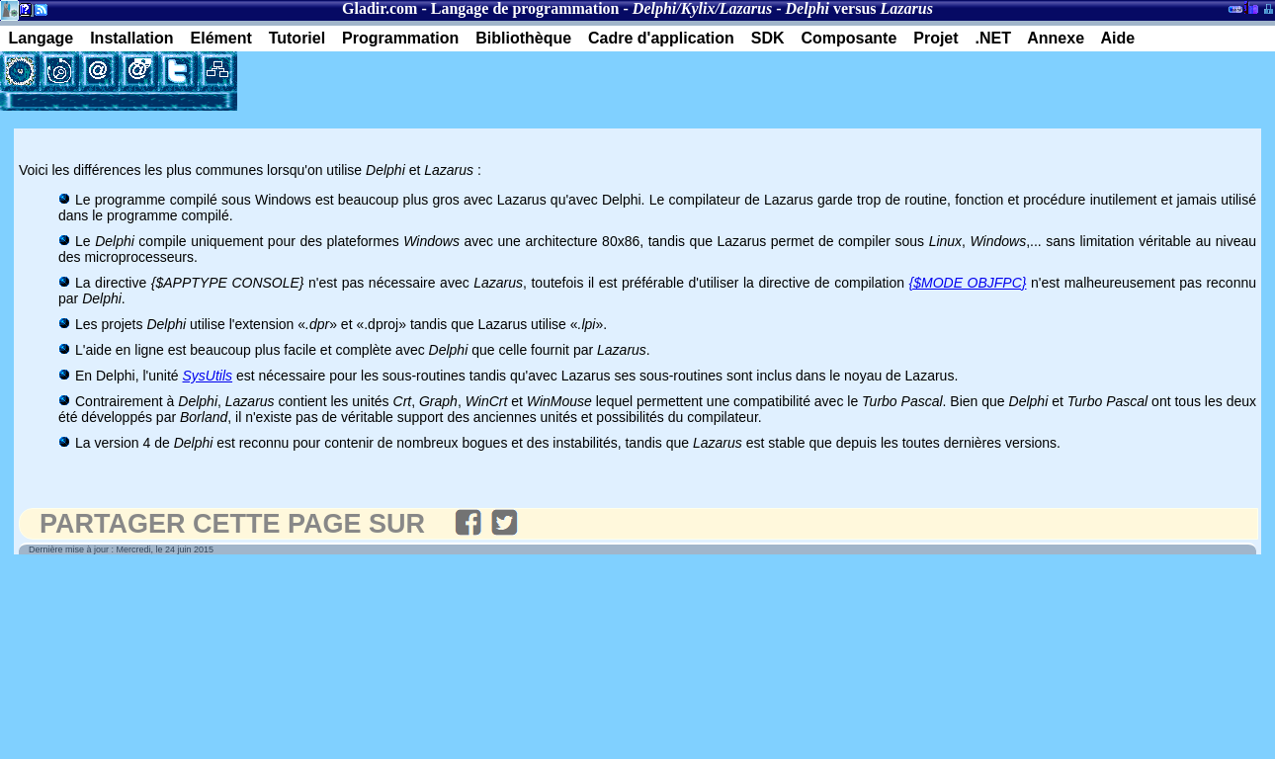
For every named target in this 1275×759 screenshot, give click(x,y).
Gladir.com (379, 8)
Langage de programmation (525, 8)
